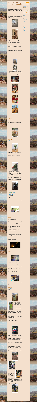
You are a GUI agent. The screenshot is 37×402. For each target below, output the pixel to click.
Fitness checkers (10, 194)
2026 (24, 15)
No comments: (14, 192)
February (25, 24)
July (24, 21)
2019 (24, 26)
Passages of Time (10, 324)
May (24, 22)
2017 (24, 27)
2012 (24, 30)
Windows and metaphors (26, 19)
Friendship (9, 140)
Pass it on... (9, 218)
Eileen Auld (27, 6)
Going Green (10, 288)
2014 (24, 29)
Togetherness (10, 119)
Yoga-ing (9, 252)
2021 (24, 18)
